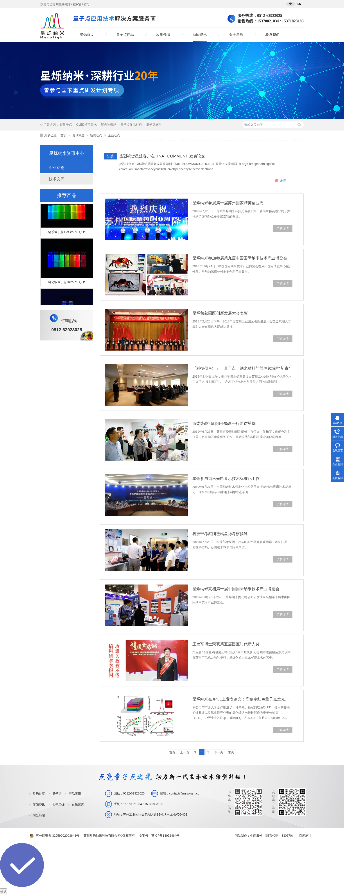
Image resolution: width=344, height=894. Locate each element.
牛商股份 (256, 835)
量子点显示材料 (131, 124)
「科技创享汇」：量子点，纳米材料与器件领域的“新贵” (241, 368)
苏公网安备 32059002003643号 (57, 835)
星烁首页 (87, 34)
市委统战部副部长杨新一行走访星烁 (224, 423)
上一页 (184, 752)
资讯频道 (78, 135)
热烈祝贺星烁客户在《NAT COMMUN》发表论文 (162, 156)
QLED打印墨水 (86, 124)
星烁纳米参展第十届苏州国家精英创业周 (227, 203)
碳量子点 (66, 124)
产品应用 (75, 793)
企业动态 (114, 135)
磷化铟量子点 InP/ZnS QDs (66, 282)
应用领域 (163, 34)
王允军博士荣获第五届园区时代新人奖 (226, 644)
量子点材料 (153, 124)
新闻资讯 (200, 34)
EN (299, 3)
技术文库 (56, 179)
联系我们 (272, 34)
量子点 (56, 793)
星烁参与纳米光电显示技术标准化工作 (226, 478)
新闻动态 (96, 135)
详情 (283, 180)
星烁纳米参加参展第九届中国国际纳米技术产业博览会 (239, 258)
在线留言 (78, 804)
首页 (64, 135)
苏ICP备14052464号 (165, 835)
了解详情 (282, 228)
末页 (231, 752)
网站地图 (39, 815)
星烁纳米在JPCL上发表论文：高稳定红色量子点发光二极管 (242, 699)
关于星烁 (236, 34)
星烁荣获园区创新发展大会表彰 (220, 313)
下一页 (218, 752)
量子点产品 (125, 34)
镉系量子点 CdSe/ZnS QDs (66, 232)
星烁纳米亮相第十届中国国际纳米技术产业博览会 (235, 589)
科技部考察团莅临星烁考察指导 (220, 534)
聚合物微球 (108, 124)
